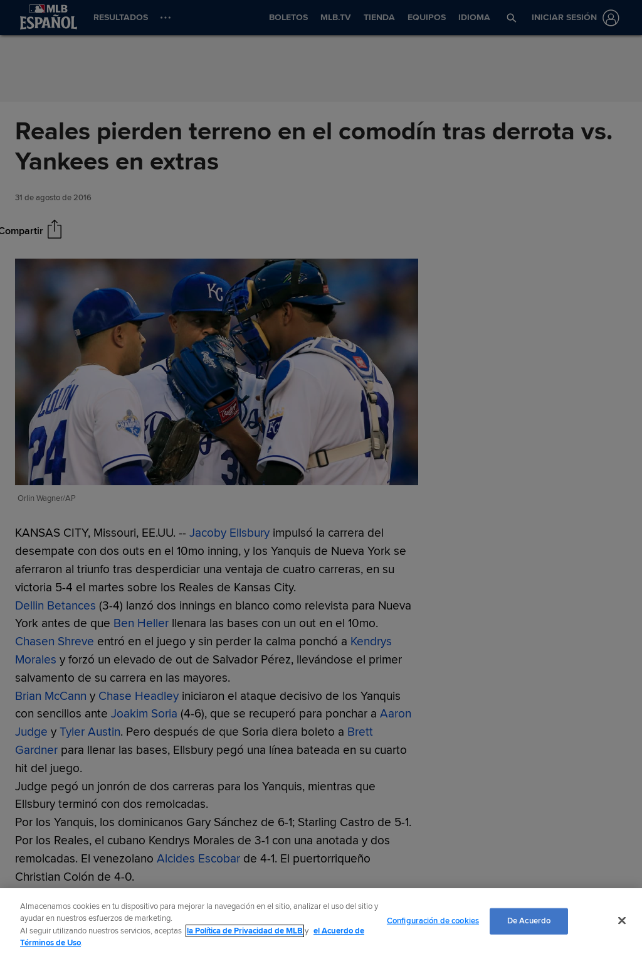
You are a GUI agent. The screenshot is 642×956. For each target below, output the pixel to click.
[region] (321, 922)
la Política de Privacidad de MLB (245, 931)
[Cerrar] (622, 920)
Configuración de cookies (433, 921)
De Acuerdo (528, 921)
